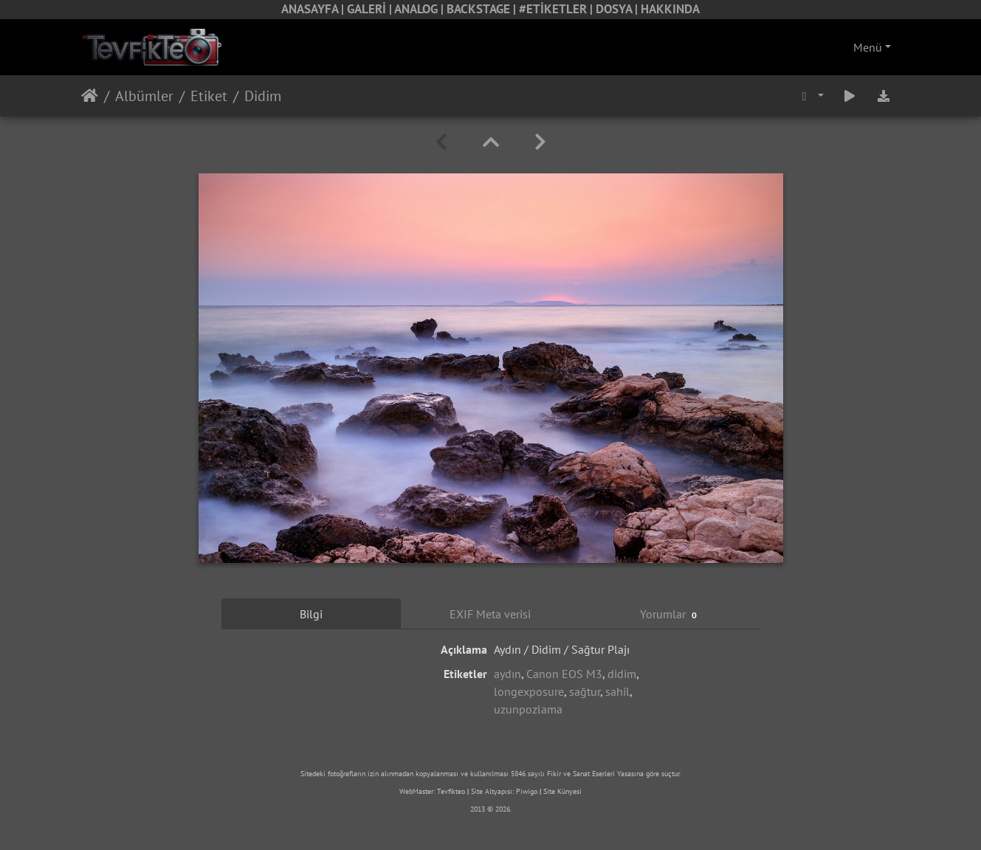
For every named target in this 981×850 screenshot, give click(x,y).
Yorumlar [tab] (670, 614)
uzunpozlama (528, 709)
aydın (507, 673)
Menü (867, 47)
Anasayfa (89, 96)
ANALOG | (420, 9)
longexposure (529, 691)
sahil (617, 691)
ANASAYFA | (314, 9)
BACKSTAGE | (483, 9)
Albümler (144, 96)
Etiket (208, 96)
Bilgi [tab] (311, 614)
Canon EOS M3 (564, 673)
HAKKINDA (670, 9)
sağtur (584, 691)
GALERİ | (370, 9)
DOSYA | (618, 9)
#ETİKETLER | (557, 9)
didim (621, 673)
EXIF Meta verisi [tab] (490, 614)
